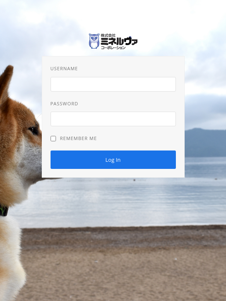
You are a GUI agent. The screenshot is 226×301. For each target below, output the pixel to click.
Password (65, 103)
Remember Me (74, 138)
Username (64, 68)
